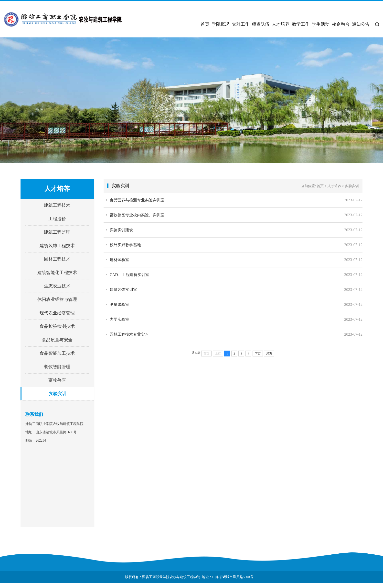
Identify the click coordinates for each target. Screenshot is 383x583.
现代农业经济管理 (57, 312)
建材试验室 (119, 260)
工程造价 (57, 218)
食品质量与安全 (57, 339)
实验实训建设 (121, 230)
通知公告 (361, 24)
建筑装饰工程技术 (57, 245)
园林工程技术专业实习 (129, 334)
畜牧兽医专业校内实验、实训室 (137, 215)
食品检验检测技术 (57, 326)
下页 (258, 353)
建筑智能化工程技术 (57, 272)
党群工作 (240, 24)
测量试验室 (119, 304)
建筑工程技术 (57, 205)
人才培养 (280, 24)
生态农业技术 (57, 286)
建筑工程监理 (57, 232)
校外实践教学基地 (125, 245)
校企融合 (341, 24)
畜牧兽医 (57, 380)
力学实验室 (119, 319)
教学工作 (300, 24)
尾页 (269, 353)
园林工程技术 (57, 259)
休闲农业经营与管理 (57, 299)
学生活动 (321, 24)
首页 (205, 24)
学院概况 (220, 24)
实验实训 (57, 393)
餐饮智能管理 (57, 366)
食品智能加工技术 (57, 353)
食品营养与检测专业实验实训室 (137, 200)
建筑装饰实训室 (123, 289)
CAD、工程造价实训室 (129, 275)
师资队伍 (260, 24)
